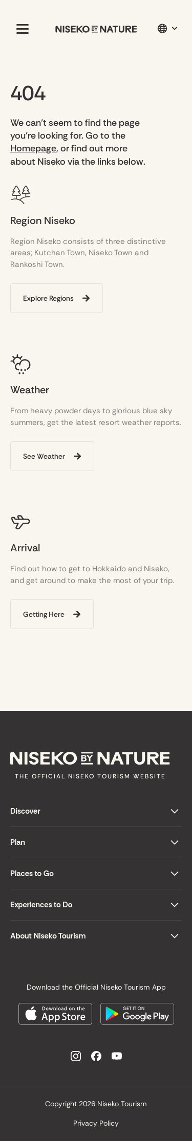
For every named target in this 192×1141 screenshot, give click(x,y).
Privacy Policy (96, 1123)
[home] (96, 29)
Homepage (33, 148)
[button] (20, 28)
